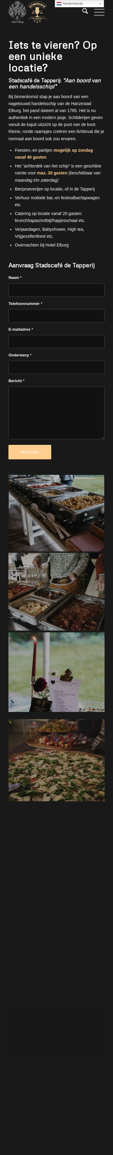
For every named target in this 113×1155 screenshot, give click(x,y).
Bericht (16, 381)
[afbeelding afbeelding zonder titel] (56, 513)
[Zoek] (82, 12)
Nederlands (70, 3)
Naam (15, 277)
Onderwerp (20, 355)
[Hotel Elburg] (46, 12)
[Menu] (96, 12)
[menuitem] (82, 12)
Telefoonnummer (25, 303)
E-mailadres (20, 329)
